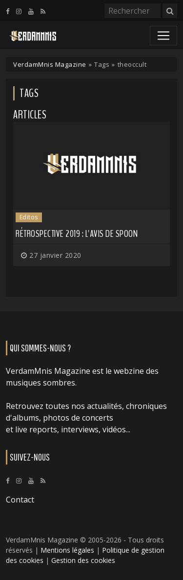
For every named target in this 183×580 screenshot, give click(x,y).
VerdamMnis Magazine (49, 64)
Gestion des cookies (83, 560)
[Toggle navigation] (163, 35)
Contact (20, 499)
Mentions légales (67, 550)
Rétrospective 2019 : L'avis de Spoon (77, 233)
